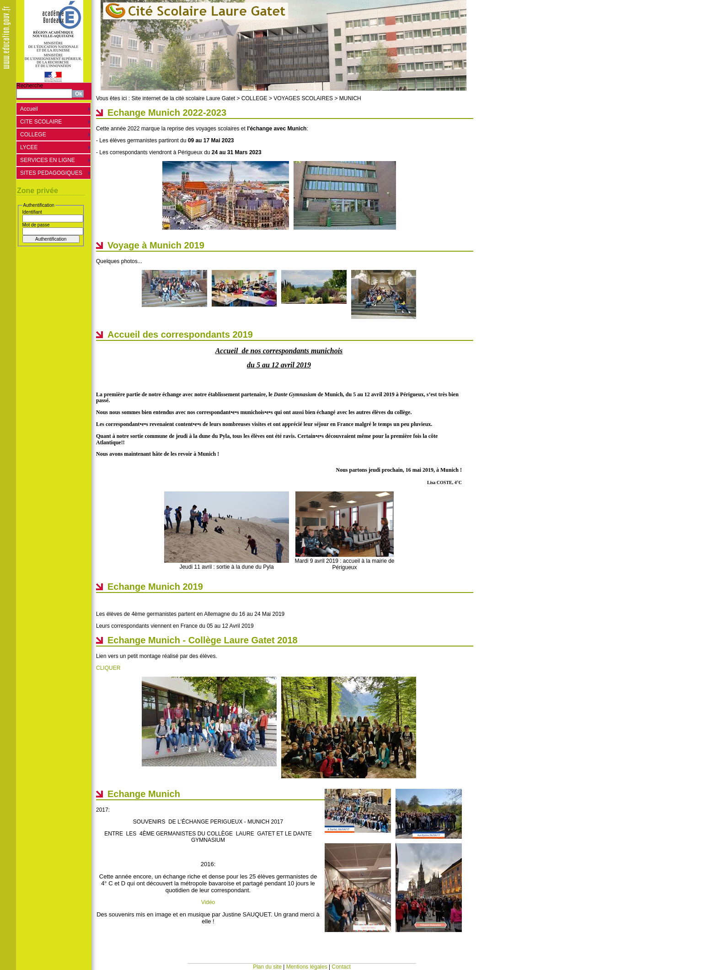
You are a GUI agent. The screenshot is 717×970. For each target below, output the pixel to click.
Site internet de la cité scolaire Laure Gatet (183, 98)
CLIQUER (108, 668)
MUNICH (350, 98)
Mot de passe (36, 224)
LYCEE (28, 147)
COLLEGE (33, 134)
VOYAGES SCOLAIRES (303, 98)
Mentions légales (306, 967)
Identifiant (32, 212)
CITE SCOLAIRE (41, 122)
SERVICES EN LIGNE (47, 160)
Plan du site (267, 967)
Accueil (29, 109)
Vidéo (208, 902)
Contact (341, 967)
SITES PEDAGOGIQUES (51, 173)
